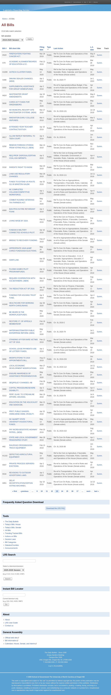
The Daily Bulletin (11, 522)
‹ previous (24, 491)
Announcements (11, 548)
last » (96, 491)
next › (88, 491)
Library (85, 2)
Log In (50, 666)
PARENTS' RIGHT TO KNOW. (20, 167)
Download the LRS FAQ (55, 508)
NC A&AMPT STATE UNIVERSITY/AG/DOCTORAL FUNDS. (21, 421)
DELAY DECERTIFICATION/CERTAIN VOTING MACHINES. (21, 483)
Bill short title (14, 48)
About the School (67, 2)
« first (14, 491)
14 (62, 491)
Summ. (99, 55)
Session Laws (10, 539)
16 (72, 491)
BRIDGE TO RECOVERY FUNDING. (23, 240)
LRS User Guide (11, 623)
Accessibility (58, 666)
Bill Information (11, 641)
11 (47, 491)
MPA (90, 2)
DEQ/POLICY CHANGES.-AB (20, 383)
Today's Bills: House (13, 524)
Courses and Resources (77, 2)
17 (77, 491)
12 (52, 491)
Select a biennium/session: (13, 566)
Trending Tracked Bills (13, 533)
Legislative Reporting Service (16, 10)
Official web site (12, 638)
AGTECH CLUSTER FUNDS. (20, 72)
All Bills (8, 530)
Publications (95, 2)
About (7, 620)
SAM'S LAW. (14, 260)
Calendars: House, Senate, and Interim (21, 644)
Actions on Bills (11, 536)
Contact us (9, 626)
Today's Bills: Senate (13, 528)
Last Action (58, 48)
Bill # (4, 48)
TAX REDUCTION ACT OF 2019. (22, 289)
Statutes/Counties (12, 545)
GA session (6, 36)
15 (67, 491)
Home (4, 19)
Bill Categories (10, 542)
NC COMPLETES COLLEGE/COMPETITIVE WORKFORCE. (19, 192)
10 (42, 491)
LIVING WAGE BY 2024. (18, 221)
